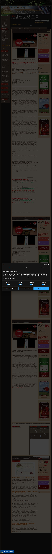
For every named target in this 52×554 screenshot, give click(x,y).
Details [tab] (26, 267)
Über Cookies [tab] (41, 267)
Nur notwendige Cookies (10, 288)
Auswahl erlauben (26, 288)
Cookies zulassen (41, 288)
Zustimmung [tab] (10, 267)
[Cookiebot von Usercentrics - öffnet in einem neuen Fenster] (44, 264)
